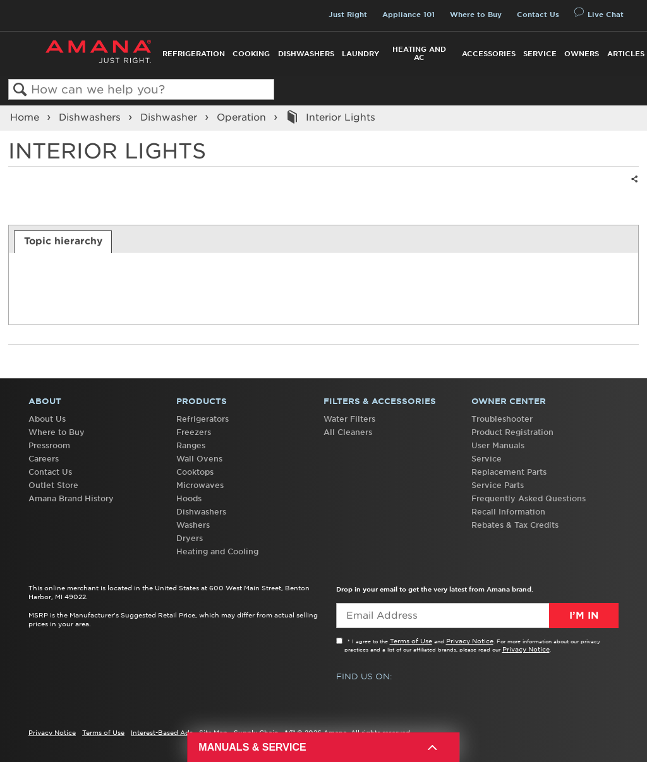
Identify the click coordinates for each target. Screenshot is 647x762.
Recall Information (508, 511)
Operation (243, 117)
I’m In (583, 615)
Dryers (189, 538)
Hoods (189, 498)
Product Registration (512, 432)
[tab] (63, 241)
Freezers (193, 432)
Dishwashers (306, 53)
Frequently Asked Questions (528, 498)
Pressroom (49, 445)
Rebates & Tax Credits (515, 525)
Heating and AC (419, 53)
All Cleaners (348, 432)
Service (540, 53)
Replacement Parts (509, 472)
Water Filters (349, 419)
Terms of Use (411, 641)
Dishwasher (170, 117)
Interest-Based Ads (162, 732)
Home (26, 117)
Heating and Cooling (217, 551)
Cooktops (195, 472)
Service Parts (497, 485)
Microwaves (200, 485)
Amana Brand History (71, 498)
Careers (43, 458)
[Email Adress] (477, 615)
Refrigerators (202, 419)
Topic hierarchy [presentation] (63, 241)
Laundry (360, 53)
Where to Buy (476, 14)
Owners (581, 53)
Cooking (251, 53)
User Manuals (497, 445)
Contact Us (538, 14)
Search (20, 90)
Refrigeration (193, 53)
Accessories (489, 53)
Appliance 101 (408, 14)
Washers (193, 525)
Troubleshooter (502, 419)
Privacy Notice (469, 641)
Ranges (190, 445)
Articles (625, 53)
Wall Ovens (199, 458)
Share (632, 187)
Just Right (348, 14)
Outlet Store (53, 485)
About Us (47, 419)
